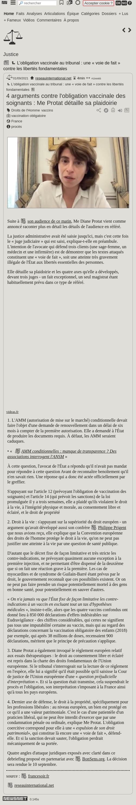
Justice (10, 54)
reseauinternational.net (53, 78)
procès (16, 127)
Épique (73, 13)
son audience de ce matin (49, 221)
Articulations (54, 13)
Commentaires (49, 20)
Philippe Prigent (112, 527)
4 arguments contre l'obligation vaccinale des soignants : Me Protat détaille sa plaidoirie (65, 99)
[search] (37, 3)
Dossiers (109, 13)
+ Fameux (12, 20)
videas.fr (12, 412)
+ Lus (123, 13)
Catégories (90, 13)
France (16, 121)
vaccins (47, 110)
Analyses (34, 13)
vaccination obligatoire (28, 116)
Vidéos (29, 20)
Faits (20, 13)
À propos (71, 20)
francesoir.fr (38, 776)
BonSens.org (93, 759)
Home (9, 13)
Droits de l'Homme (25, 110)
